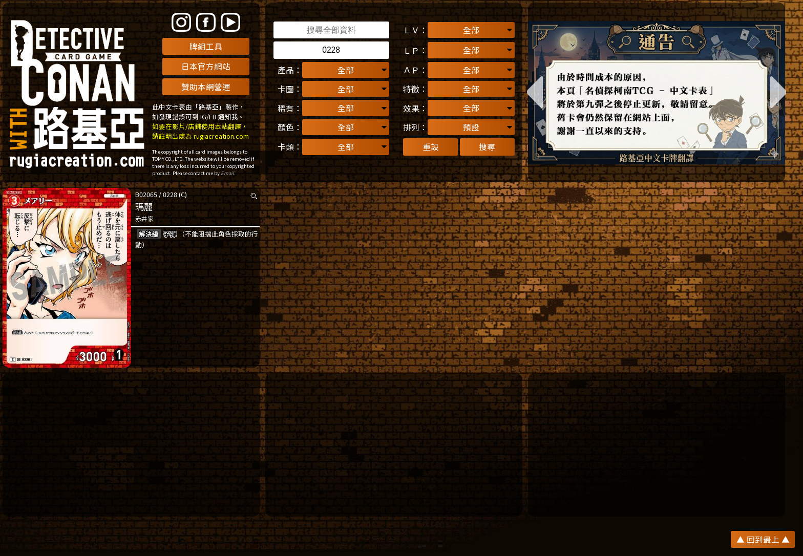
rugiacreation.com (221, 136)
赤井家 (144, 218)
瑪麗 (144, 206)
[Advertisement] (131, 445)
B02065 (146, 194)
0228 (170, 194)
